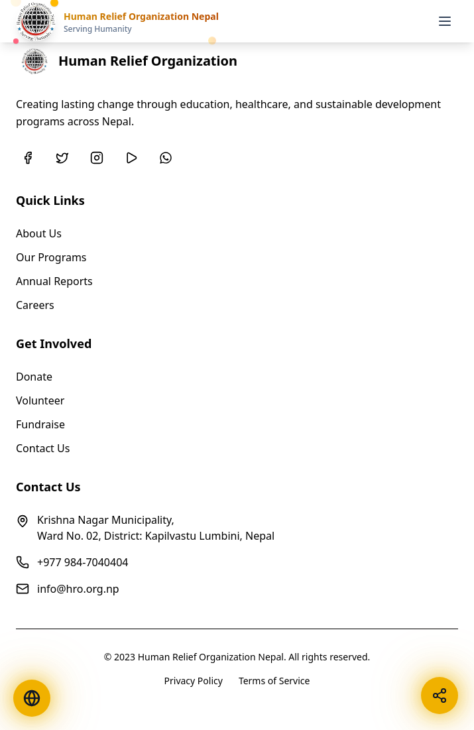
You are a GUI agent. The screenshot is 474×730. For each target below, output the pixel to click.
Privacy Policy (193, 680)
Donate (34, 376)
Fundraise (40, 424)
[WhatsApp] (166, 158)
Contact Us (43, 448)
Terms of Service (274, 680)
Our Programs (51, 257)
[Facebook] (28, 158)
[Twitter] (62, 158)
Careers (35, 305)
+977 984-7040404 (82, 562)
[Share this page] (439, 695)
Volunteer (40, 400)
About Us (39, 233)
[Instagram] (97, 158)
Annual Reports (54, 281)
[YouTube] (131, 158)
